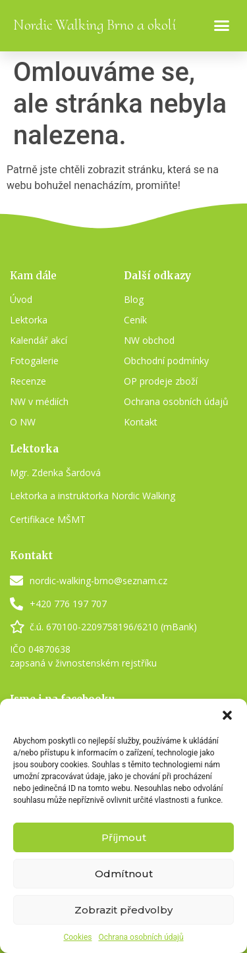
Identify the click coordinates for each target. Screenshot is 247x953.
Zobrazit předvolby (123, 910)
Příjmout (123, 837)
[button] (227, 715)
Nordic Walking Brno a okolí (94, 25)
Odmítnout (124, 873)
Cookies (77, 937)
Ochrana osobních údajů (140, 937)
